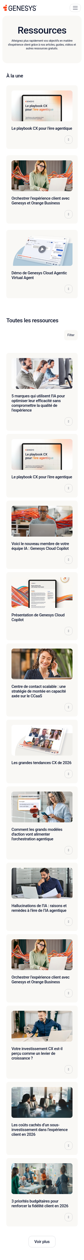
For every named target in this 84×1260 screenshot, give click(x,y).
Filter (70, 335)
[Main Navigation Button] (75, 8)
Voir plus (42, 1241)
